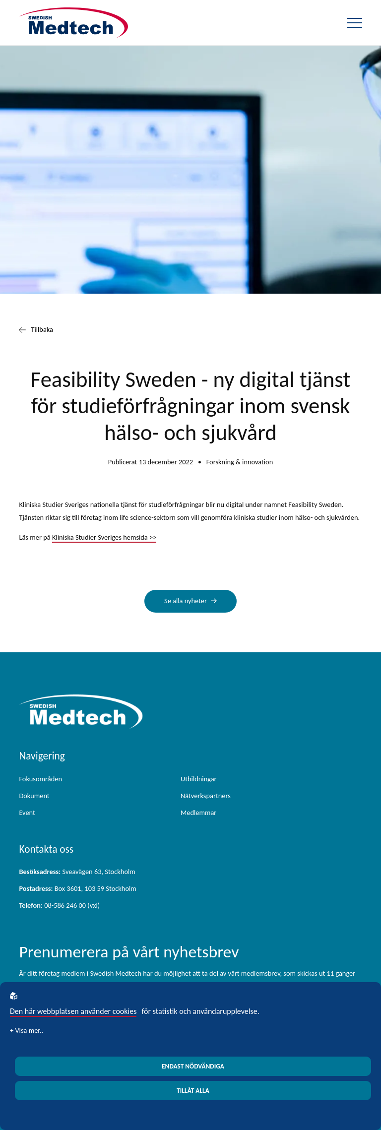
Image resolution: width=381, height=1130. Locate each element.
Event (27, 812)
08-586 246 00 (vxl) (59, 905)
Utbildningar (199, 778)
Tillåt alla (193, 1090)
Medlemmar (198, 812)
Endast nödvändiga (193, 1066)
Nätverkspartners (206, 795)
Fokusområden (40, 778)
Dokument (34, 795)
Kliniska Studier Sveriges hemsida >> (104, 537)
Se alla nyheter (185, 600)
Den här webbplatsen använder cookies (73, 1011)
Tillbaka (36, 329)
